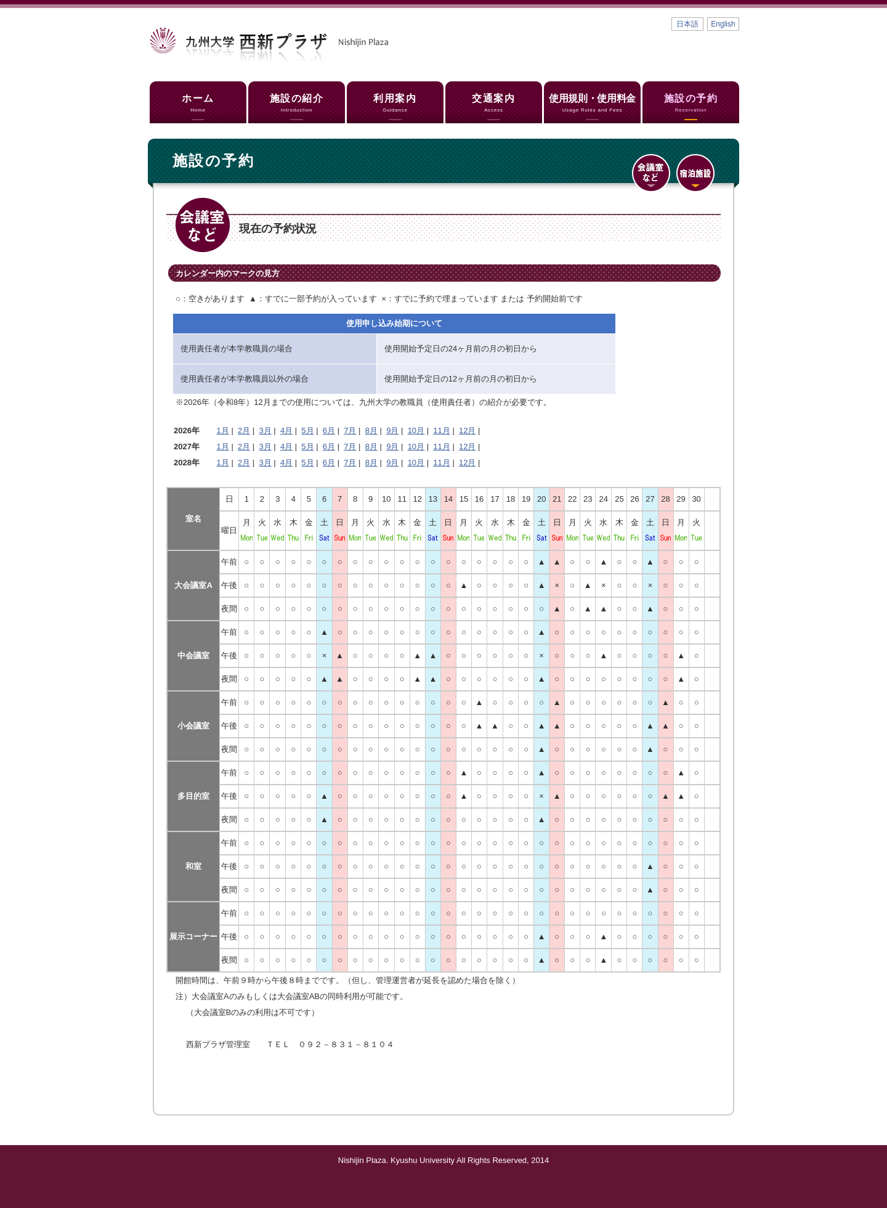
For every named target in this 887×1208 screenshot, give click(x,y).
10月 (416, 430)
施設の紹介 (297, 103)
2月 (244, 430)
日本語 (687, 24)
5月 (307, 430)
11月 (441, 430)
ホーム (198, 103)
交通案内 (493, 103)
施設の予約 (691, 103)
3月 (265, 430)
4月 (286, 430)
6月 (329, 430)
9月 (392, 430)
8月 (371, 430)
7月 (350, 430)
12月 (467, 430)
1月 (223, 430)
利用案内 (394, 103)
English (723, 24)
